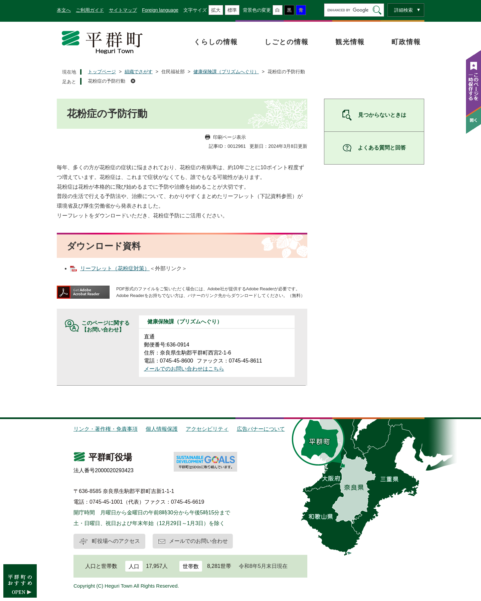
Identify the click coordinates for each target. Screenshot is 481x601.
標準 (232, 10)
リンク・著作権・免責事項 (105, 429)
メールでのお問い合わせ (198, 541)
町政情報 (406, 41)
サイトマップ (123, 10)
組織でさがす (139, 71)
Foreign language (160, 10)
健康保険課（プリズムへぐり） (226, 71)
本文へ (64, 10)
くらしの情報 (216, 41)
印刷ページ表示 (229, 137)
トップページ (102, 71)
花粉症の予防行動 (106, 81)
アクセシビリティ (207, 429)
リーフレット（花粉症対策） (115, 268)
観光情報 (350, 41)
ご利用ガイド (90, 10)
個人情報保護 (162, 429)
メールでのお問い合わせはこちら (184, 369)
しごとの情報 (287, 41)
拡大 (215, 10)
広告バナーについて (261, 429)
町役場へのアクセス (116, 541)
